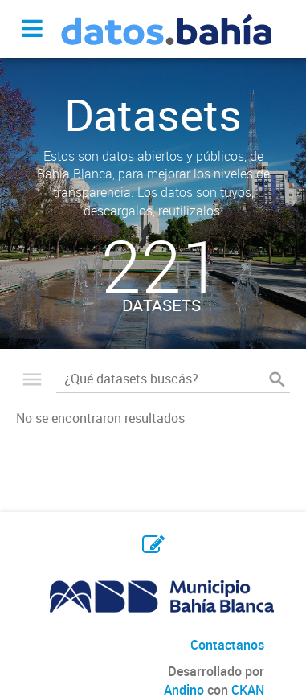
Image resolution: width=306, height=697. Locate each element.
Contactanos (227, 645)
